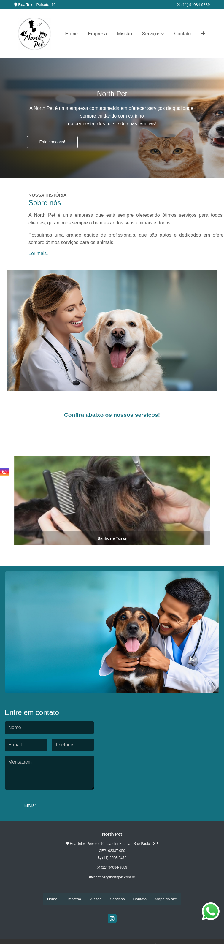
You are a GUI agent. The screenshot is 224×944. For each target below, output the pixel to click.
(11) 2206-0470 (112, 858)
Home (71, 33)
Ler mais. (38, 253)
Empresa (97, 33)
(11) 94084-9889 (193, 4)
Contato (182, 33)
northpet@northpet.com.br (112, 877)
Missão (124, 33)
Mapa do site (166, 899)
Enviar (30, 805)
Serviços (151, 33)
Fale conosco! (52, 142)
